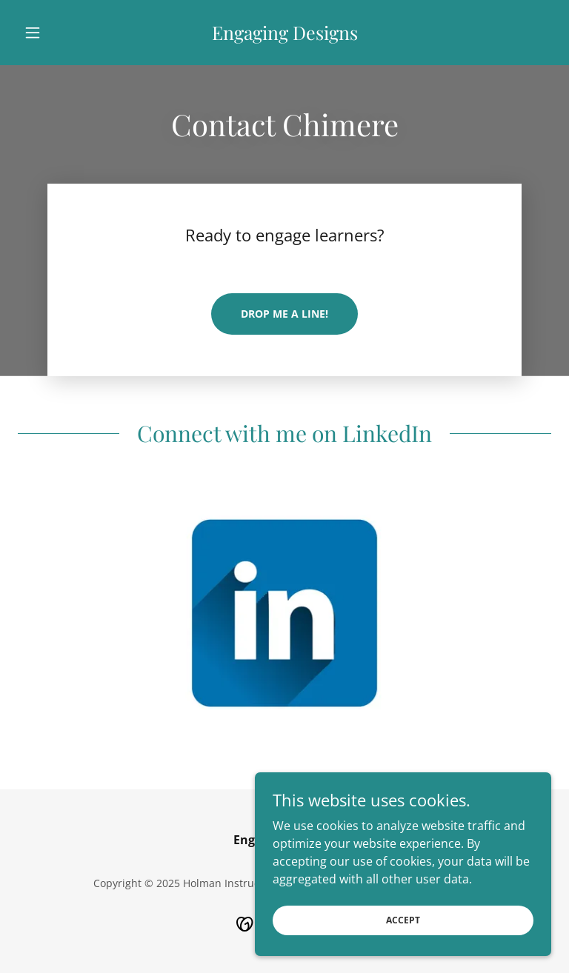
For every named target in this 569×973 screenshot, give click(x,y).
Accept (403, 940)
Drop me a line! (284, 314)
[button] (58, 32)
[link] (284, 35)
